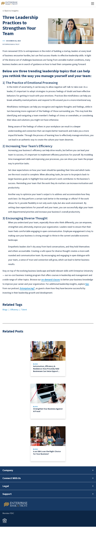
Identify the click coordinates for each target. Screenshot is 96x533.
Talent (24, 309)
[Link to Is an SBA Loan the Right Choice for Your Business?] (48, 443)
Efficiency (14, 309)
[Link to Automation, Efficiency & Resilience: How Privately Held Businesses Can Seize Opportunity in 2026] (48, 358)
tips (87, 283)
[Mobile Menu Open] (92, 3)
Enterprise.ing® (27, 288)
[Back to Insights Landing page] (10, 10)
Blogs (5, 309)
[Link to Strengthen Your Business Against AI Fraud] (48, 401)
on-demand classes (50, 279)
